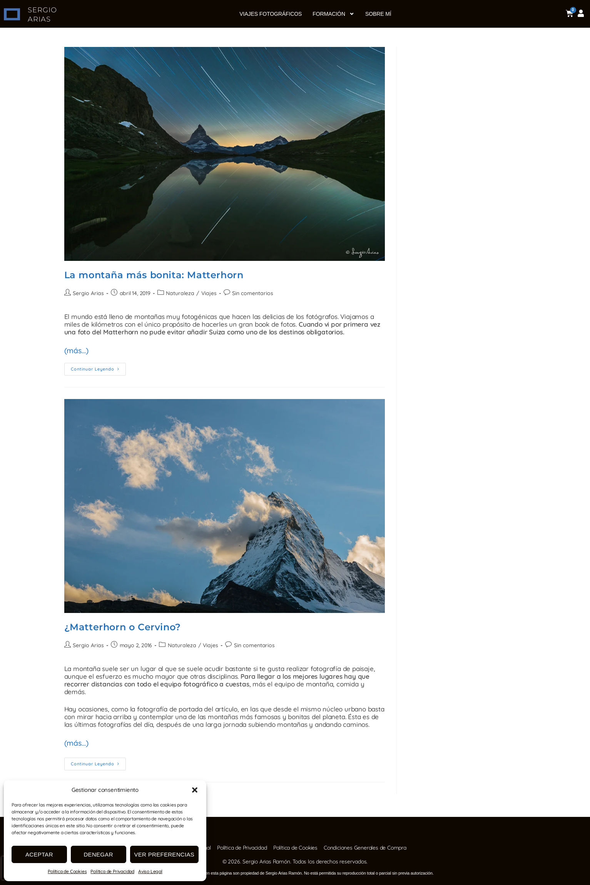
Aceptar (39, 854)
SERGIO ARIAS (43, 14)
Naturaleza (179, 293)
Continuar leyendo (98, 365)
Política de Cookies (67, 871)
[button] (195, 790)
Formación (333, 13)
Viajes (207, 293)
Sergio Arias (88, 293)
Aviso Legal (150, 871)
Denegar (98, 854)
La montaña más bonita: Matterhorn (154, 275)
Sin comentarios (251, 293)
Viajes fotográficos (270, 14)
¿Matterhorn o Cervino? (122, 625)
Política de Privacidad (112, 871)
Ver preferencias (164, 854)
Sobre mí (378, 14)
